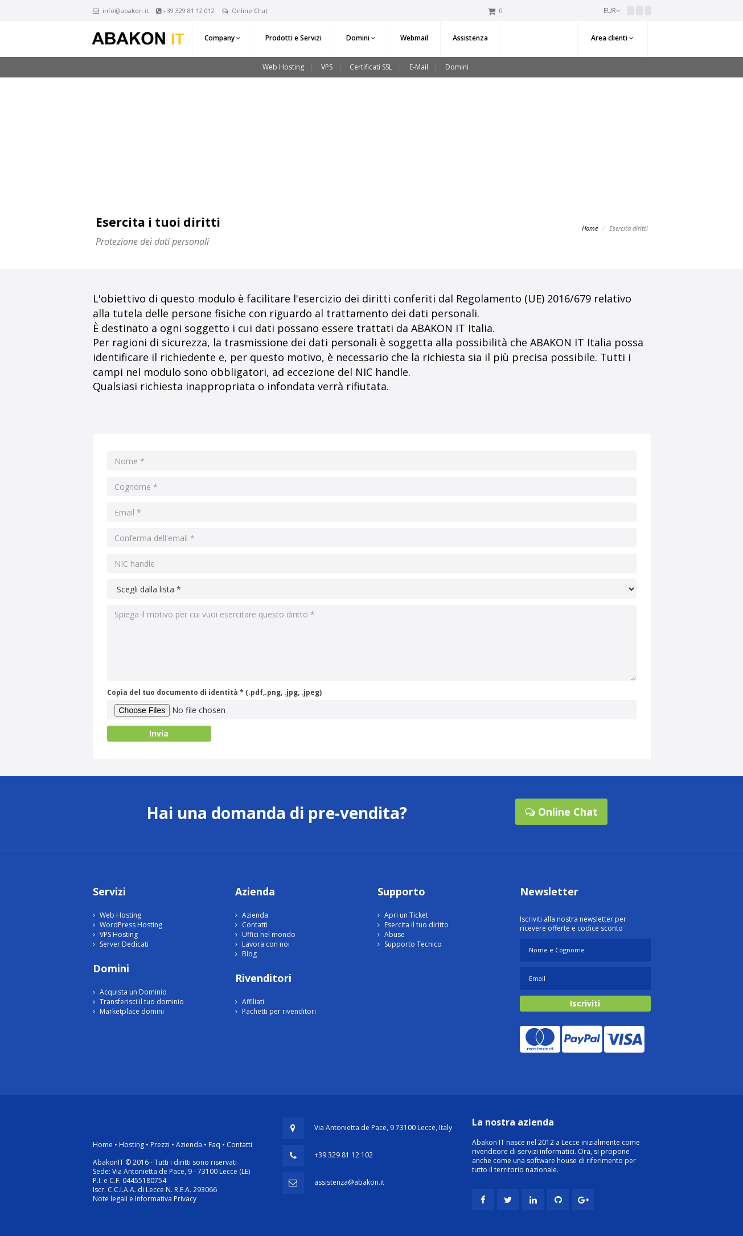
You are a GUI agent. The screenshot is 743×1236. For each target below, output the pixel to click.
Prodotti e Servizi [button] (293, 38)
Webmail (414, 38)
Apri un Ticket (406, 915)
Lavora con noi (266, 944)
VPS (326, 67)
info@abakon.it (125, 10)
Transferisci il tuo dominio (142, 1001)
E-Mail (418, 67)
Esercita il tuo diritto (416, 925)
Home (590, 228)
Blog (249, 954)
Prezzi (160, 1144)
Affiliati (253, 1001)
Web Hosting (283, 67)
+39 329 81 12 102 (343, 1155)
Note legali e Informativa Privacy (144, 1199)
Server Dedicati (124, 944)
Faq (214, 1144)
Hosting (131, 1144)
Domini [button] (361, 38)
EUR (612, 10)
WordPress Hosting (131, 925)
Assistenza (470, 38)
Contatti (255, 925)
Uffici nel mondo (268, 934)
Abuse (394, 934)
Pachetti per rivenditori (279, 1011)
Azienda (255, 915)
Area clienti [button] (612, 38)
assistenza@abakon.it (349, 1182)
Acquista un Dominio (133, 992)
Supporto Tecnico (413, 944)
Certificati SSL (371, 67)
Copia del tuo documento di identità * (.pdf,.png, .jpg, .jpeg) (214, 692)
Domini (457, 67)
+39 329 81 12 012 (189, 10)
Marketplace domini (132, 1011)
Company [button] (222, 38)
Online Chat (250, 10)
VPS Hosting (119, 934)
